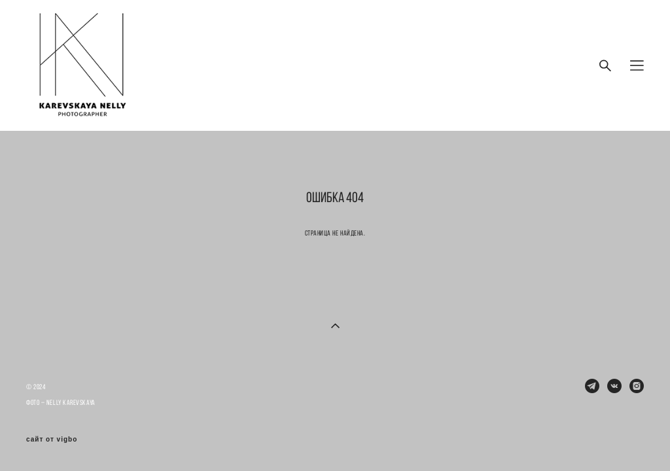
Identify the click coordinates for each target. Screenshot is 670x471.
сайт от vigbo (51, 439)
